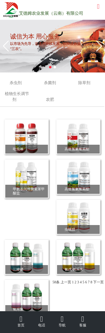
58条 (56, 282)
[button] (6, 46)
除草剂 (84, 83)
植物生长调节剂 (17, 96)
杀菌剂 (50, 83)
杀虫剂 (16, 83)
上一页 (66, 282)
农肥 (50, 99)
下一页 (98, 282)
